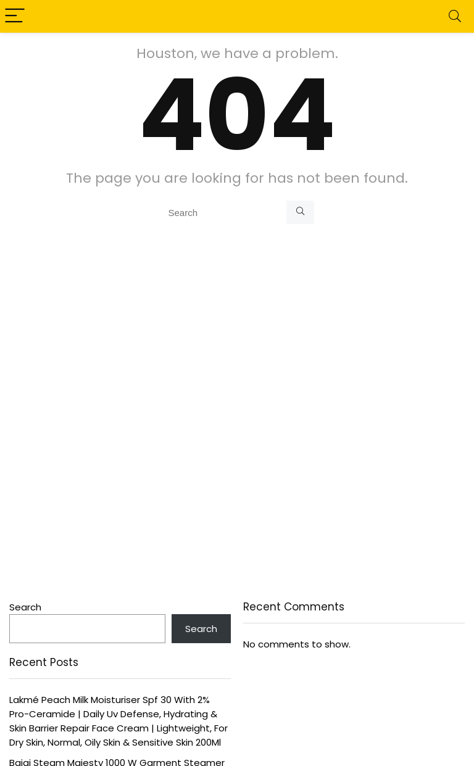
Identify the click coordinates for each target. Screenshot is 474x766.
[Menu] (15, 16)
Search (25, 607)
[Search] (455, 16)
